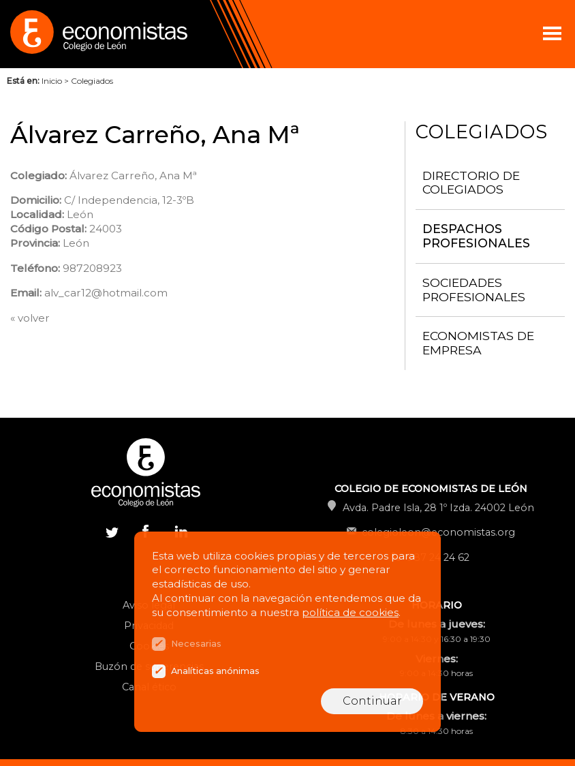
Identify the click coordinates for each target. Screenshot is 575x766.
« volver (30, 317)
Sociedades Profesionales (473, 289)
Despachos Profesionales (476, 235)
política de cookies (350, 612)
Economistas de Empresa (478, 342)
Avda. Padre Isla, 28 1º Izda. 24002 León (438, 508)
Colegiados (92, 81)
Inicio (52, 81)
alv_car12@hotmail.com (106, 292)
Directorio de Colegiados (471, 182)
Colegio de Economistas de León (136, 34)
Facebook (145, 531)
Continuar (372, 700)
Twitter (111, 531)
